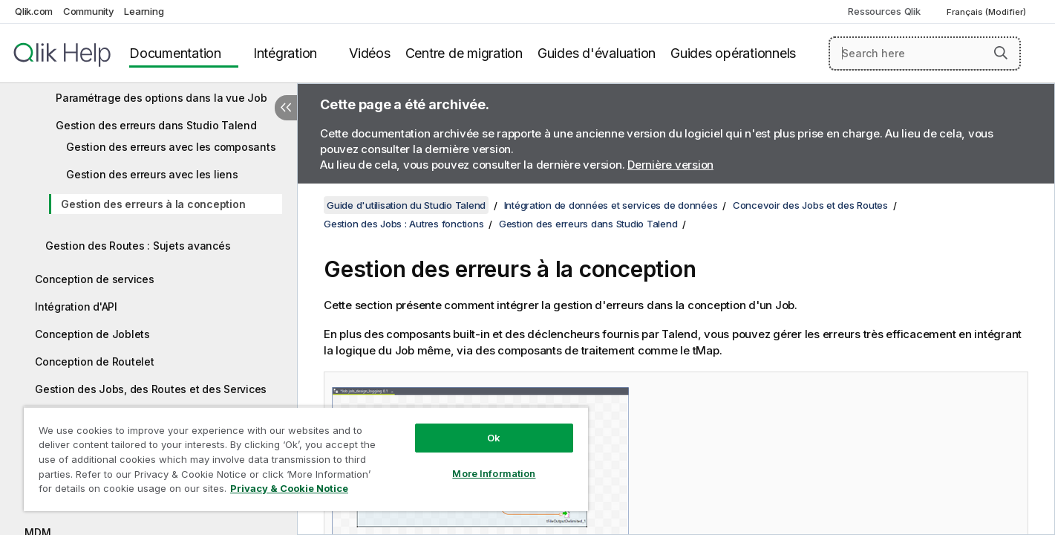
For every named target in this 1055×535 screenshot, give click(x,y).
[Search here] (924, 53)
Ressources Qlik (884, 11)
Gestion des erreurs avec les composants (170, 146)
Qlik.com (34, 11)
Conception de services (94, 279)
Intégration (285, 53)
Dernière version (670, 165)
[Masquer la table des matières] (286, 107)
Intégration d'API (76, 306)
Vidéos (370, 53)
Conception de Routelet (94, 361)
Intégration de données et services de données (611, 205)
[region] (306, 458)
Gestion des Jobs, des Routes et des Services (151, 389)
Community (88, 11)
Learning (143, 11)
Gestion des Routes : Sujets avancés (137, 245)
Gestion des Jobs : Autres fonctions (403, 224)
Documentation (175, 53)
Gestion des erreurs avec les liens (152, 174)
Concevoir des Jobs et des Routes (810, 205)
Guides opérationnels (733, 53)
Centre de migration (464, 53)
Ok (493, 438)
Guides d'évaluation (597, 53)
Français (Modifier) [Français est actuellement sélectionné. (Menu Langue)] (987, 12)
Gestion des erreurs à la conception (153, 204)
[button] (1001, 52)
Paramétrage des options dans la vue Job (161, 97)
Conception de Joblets (92, 334)
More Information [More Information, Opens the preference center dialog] (493, 473)
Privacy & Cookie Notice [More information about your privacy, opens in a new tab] (289, 488)
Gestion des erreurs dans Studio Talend (156, 125)
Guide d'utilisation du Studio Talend (406, 205)
